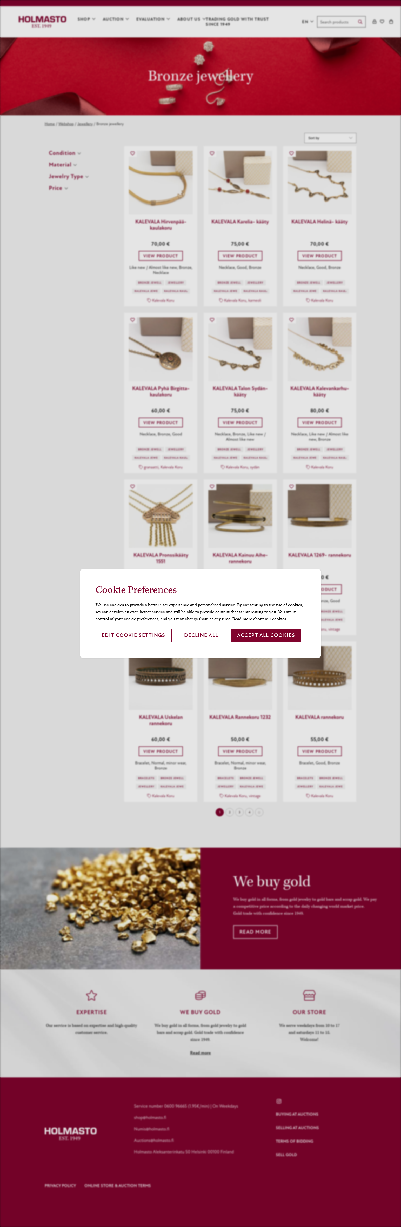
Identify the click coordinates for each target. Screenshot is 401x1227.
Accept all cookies (266, 635)
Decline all (201, 635)
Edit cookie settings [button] (133, 635)
